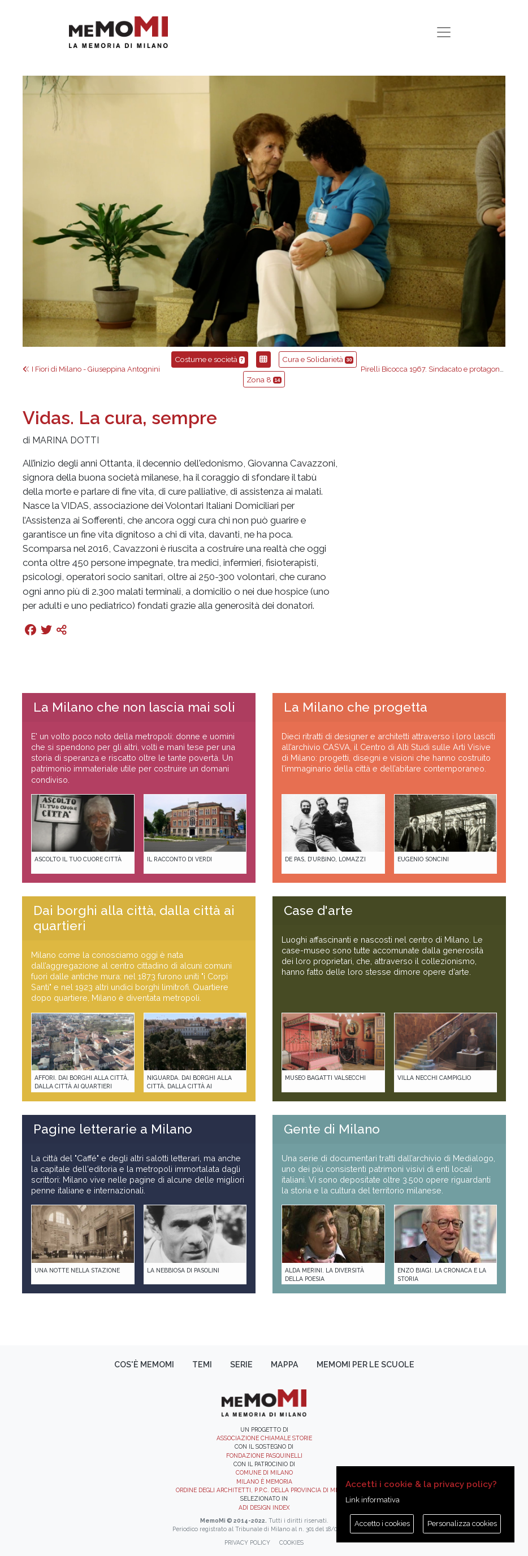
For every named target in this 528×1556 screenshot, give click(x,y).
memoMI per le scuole (365, 1364)
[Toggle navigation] (444, 32)
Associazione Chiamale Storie (264, 1438)
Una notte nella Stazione (77, 1270)
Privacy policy (247, 1542)
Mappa (284, 1364)
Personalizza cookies (462, 1523)
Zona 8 (264, 379)
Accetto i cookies (382, 1523)
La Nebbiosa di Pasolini (183, 1270)
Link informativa (372, 1500)
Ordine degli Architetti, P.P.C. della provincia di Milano (264, 1490)
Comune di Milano (264, 1472)
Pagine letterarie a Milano (112, 1129)
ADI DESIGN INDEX (264, 1507)
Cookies (291, 1542)
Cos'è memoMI (144, 1364)
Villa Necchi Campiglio (434, 1077)
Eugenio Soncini (423, 859)
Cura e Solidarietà (317, 359)
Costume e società (210, 359)
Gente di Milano (332, 1129)
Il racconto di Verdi (179, 859)
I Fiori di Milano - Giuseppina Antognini (91, 369)
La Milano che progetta (355, 707)
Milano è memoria (264, 1481)
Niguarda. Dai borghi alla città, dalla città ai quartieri (189, 1086)
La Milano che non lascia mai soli (134, 707)
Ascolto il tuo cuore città (78, 859)
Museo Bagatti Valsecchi (325, 1077)
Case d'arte (318, 910)
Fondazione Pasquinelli (264, 1455)
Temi (202, 1364)
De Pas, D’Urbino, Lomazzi (325, 859)
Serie (241, 1364)
